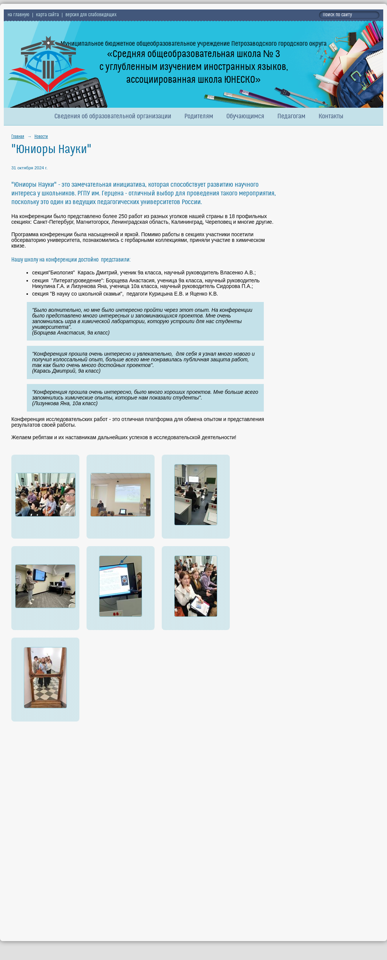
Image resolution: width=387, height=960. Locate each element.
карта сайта (47, 15)
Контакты (331, 116)
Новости (41, 137)
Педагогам (291, 116)
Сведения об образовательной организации (112, 116)
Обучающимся (245, 116)
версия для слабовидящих (90, 15)
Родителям (198, 116)
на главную (18, 15)
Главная (17, 137)
